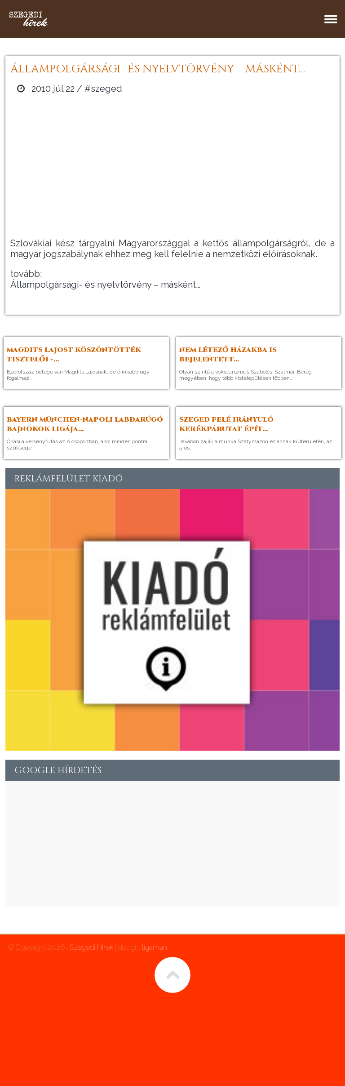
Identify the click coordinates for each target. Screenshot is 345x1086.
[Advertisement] (172, 166)
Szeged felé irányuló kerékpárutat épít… (226, 424)
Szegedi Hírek (91, 947)
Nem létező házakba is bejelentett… (228, 354)
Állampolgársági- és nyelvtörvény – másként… (105, 284)
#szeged (103, 88)
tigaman (154, 947)
